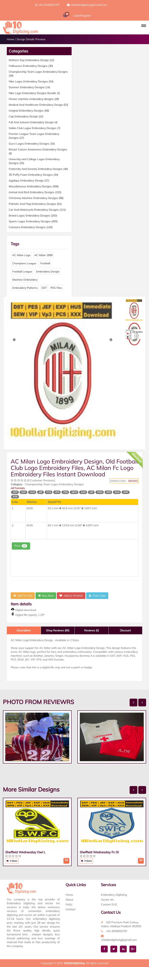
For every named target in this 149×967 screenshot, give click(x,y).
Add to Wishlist (71, 595)
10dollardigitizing (74, 963)
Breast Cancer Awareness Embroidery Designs (38, 151)
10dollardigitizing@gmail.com (87, 5)
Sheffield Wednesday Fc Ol (99, 852)
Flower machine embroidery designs (34, 99)
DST (44, 288)
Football (45, 263)
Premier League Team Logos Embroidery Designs (34, 136)
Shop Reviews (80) (57, 630)
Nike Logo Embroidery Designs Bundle (34, 93)
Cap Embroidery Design (26, 116)
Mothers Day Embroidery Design (31, 60)
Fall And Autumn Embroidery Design (33, 122)
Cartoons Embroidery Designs (31, 227)
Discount (125, 630)
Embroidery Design (47, 271)
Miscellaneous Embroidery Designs (34, 186)
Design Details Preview (31, 39)
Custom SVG (109, 904)
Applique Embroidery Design (29, 180)
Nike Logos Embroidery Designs (31, 81)
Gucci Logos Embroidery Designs (32, 143)
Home (10, 39)
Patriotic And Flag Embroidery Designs (35, 204)
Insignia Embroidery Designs (29, 110)
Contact (70, 909)
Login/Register (82, 15)
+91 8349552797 (47, 5)
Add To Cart (22, 595)
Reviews (91, 630)
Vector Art (107, 899)
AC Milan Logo (21, 255)
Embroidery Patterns (25, 288)
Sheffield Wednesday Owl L (25, 852)
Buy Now (46, 595)
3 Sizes (86, 860)
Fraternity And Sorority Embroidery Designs (38, 169)
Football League (22, 271)
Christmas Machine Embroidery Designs (36, 198)
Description (24, 630)
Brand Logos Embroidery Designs (33, 215)
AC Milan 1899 (43, 255)
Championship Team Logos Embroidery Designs (38, 73)
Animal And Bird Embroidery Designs (35, 192)
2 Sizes (11, 860)
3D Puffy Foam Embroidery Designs (33, 174)
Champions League (24, 263)
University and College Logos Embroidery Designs (34, 161)
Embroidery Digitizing (114, 894)
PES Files (56, 288)
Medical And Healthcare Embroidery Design (38, 104)
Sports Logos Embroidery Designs (33, 221)
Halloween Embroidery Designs (31, 66)
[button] (143, 26)
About (69, 899)
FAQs (69, 904)
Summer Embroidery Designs (29, 87)
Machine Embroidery (24, 279)
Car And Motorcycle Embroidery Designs (37, 209)
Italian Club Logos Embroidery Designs (34, 128)
